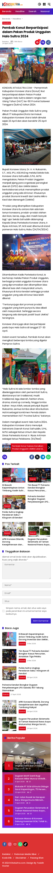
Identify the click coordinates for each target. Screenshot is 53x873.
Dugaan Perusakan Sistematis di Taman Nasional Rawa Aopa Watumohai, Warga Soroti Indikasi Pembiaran (38, 542)
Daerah (7, 479)
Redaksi (5, 41)
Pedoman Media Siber (25, 854)
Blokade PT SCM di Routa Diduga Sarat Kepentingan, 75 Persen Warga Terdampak (31, 788)
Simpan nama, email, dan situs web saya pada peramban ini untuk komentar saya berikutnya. (26, 611)
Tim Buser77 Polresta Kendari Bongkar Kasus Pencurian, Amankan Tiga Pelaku (39, 488)
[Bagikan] (48, 42)
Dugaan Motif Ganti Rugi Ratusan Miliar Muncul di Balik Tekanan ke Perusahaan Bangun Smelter (31, 777)
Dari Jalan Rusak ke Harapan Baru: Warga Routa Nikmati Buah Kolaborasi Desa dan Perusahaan (30, 798)
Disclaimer (21, 857)
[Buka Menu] (44, 4)
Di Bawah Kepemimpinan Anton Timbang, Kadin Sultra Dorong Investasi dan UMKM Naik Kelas (13, 488)
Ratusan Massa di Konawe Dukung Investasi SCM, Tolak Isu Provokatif (31, 820)
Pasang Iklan (37, 857)
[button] (39, 4)
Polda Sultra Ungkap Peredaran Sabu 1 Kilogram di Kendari (12, 515)
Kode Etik (7, 857)
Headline (6, 23)
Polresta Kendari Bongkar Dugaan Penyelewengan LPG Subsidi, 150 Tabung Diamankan (38, 499)
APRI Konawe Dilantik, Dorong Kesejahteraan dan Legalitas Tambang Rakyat (13, 542)
